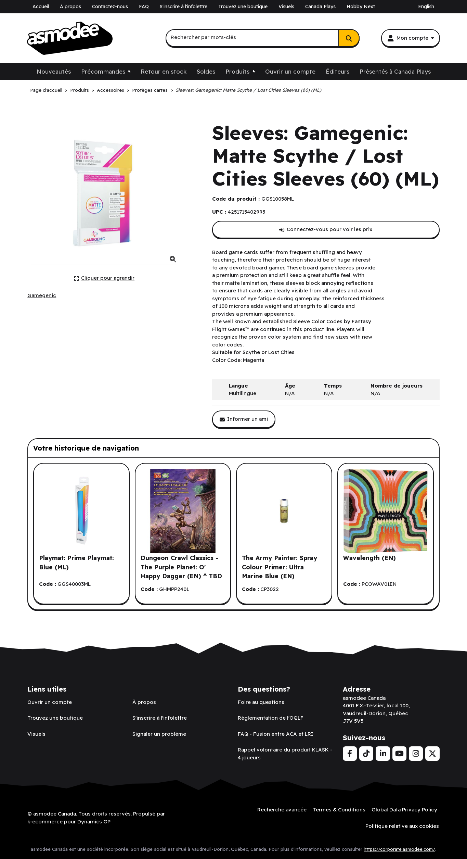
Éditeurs (337, 71)
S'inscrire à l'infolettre (183, 6)
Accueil (41, 6)
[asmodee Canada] (70, 38)
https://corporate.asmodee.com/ (399, 848)
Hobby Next (361, 6)
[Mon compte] (410, 38)
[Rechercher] (349, 38)
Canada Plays (320, 6)
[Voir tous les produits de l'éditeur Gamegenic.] (41, 296)
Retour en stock (163, 71)
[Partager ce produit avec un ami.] (244, 419)
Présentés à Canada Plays (395, 71)
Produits (237, 71)
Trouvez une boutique (243, 6)
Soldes (206, 71)
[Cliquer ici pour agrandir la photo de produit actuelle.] (104, 278)
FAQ (144, 6)
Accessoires (110, 90)
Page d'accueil (46, 90)
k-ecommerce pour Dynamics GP (69, 821)
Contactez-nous (110, 6)
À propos (70, 6)
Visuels (286, 6)
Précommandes (103, 71)
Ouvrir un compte (290, 71)
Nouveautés (54, 71)
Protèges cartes (150, 90)
